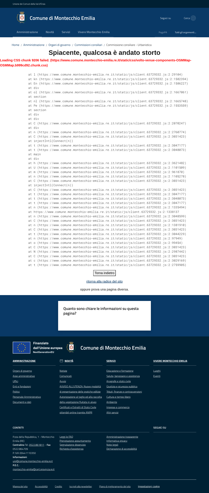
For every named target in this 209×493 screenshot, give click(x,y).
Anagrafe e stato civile (118, 381)
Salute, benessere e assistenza (123, 376)
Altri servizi (112, 412)
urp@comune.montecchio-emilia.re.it (33, 461)
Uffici (15, 381)
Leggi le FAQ (66, 437)
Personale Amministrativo (27, 397)
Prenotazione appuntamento (75, 441)
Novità (69, 361)
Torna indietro (104, 273)
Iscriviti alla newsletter (80, 486)
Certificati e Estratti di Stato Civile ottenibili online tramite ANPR (78, 409)
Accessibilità (41, 486)
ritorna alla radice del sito (104, 281)
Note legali (112, 445)
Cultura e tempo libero (118, 397)
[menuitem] (27, 32)
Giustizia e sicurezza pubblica (121, 386)
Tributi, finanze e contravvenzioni (124, 392)
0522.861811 (36, 445)
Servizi (111, 361)
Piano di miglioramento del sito (115, 486)
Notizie (63, 371)
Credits (58, 486)
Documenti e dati (22, 402)
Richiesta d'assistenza (71, 449)
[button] (192, 18)
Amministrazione (33, 45)
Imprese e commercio (117, 407)
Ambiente (111, 402)
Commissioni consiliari (88, 45)
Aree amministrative (24, 376)
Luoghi (157, 371)
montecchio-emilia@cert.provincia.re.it (34, 469)
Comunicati (66, 376)
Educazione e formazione (119, 371)
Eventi (156, 376)
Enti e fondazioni (22, 386)
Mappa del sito (20, 486)
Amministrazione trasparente (122, 437)
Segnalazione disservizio (73, 445)
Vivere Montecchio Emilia (170, 361)
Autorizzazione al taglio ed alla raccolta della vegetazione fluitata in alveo (81, 399)
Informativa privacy (116, 441)
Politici (16, 392)
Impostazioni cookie (149, 486)
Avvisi (63, 381)
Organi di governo (59, 45)
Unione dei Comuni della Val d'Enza (29, 4)
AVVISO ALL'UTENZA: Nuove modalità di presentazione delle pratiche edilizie (80, 389)
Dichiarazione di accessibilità (121, 449)
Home (15, 45)
